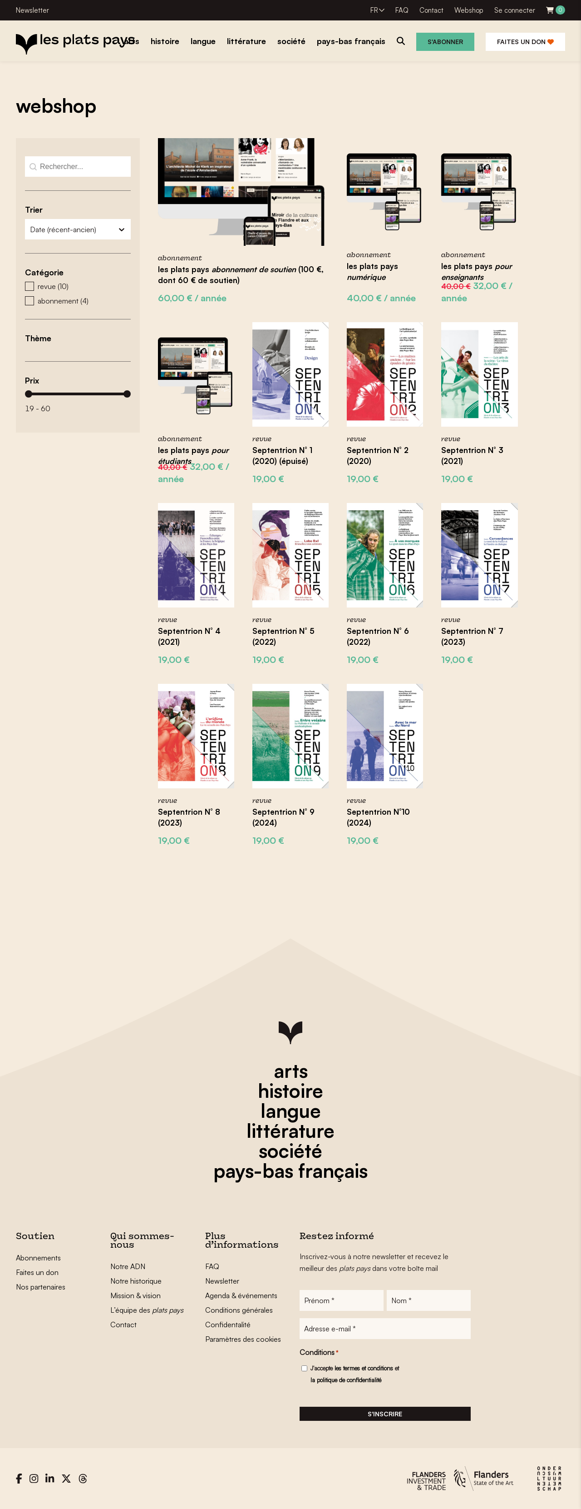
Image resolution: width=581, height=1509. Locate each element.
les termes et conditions (364, 1368)
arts (291, 1070)
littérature (290, 1130)
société (290, 1150)
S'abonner (445, 41)
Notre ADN (127, 1266)
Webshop (468, 10)
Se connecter (514, 10)
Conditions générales (239, 1310)
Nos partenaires (40, 1286)
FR (374, 10)
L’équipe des (146, 1310)
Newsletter (32, 10)
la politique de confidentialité (345, 1380)
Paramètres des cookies (243, 1339)
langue (291, 1110)
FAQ (402, 10)
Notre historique (136, 1280)
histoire (290, 1090)
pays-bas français (290, 1170)
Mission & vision (135, 1295)
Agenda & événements (241, 1295)
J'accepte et (354, 1374)
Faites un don (525, 41)
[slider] (28, 394)
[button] (78, 286)
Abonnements (38, 1257)
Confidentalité (228, 1324)
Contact (431, 10)
